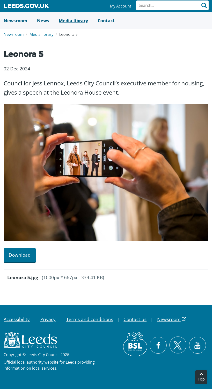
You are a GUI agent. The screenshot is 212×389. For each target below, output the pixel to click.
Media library (41, 34)
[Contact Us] (106, 21)
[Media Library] (73, 21)
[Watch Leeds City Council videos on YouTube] (197, 345)
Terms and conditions (89, 319)
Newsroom (14, 34)
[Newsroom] (15, 21)
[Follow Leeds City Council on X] (178, 345)
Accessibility (17, 319)
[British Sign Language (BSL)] (135, 344)
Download (20, 255)
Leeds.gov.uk (26, 6)
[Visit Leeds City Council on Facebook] (158, 345)
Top (201, 379)
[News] (43, 21)
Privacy (48, 319)
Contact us (135, 319)
